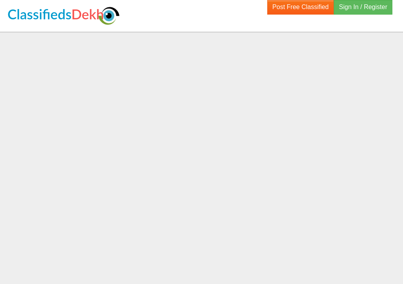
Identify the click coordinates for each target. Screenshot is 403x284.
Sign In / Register (363, 7)
